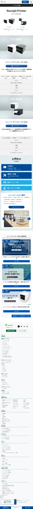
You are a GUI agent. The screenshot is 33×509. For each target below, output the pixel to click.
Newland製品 (4, 353)
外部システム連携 (5, 393)
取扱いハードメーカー (6, 421)
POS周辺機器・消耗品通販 (7, 356)
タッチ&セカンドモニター (7, 347)
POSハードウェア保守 (6, 447)
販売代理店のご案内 (6, 420)
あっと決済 (4, 369)
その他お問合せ (5, 478)
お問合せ (25, 1)
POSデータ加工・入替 (6, 449)
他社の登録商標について (18, 500)
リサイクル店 (15, 403)
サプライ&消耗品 (5, 351)
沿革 (3, 415)
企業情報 (4, 413)
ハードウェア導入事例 (6, 430)
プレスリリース (5, 459)
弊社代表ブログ (5, 487)
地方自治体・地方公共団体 (6, 403)
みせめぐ (4, 381)
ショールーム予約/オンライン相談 (5, 476)
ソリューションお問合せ (6, 472)
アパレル (14, 408)
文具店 (24, 400)
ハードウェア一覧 (5, 340)
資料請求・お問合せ (11, 330)
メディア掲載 (4, 463)
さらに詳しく (17, 66)
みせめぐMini (4, 382)
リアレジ (4, 366)
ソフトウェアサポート (6, 446)
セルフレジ (4, 371)
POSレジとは (4, 495)
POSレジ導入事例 (5, 428)
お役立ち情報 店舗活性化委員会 (8, 485)
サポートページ (5, 444)
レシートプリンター (6, 348)
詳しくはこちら (16, 207)
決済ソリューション (6, 392)
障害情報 (4, 451)
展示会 (3, 461)
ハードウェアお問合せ (6, 470)
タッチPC (4, 342)
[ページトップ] (1, 496)
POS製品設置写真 (5, 431)
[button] (29, 218)
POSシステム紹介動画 (6, 490)
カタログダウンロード (6, 474)
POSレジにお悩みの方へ (6, 362)
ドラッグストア (16, 404)
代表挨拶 (4, 416)
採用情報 (4, 423)
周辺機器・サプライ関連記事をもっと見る (21, 316)
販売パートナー (5, 418)
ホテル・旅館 (25, 404)
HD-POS (3, 368)
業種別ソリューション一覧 (6, 401)
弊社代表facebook (5, 488)
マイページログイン (10, 452)
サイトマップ (27, 500)
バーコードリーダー (6, 345)
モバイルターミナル (6, 355)
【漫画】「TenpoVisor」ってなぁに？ (8, 493)
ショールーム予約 (22, 330)
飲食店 (24, 406)
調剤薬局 (4, 407)
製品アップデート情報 (6, 464)
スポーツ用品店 (26, 403)
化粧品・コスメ (15, 406)
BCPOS (3, 365)
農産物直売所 (15, 400)
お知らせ (4, 458)
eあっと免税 (4, 375)
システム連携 (4, 483)
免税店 (24, 401)
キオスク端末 (4, 344)
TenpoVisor (4, 388)
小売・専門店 (15, 401)
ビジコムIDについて (6, 437)
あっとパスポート (5, 376)
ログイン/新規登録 (5, 438)
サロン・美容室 (26, 408)
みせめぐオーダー (5, 384)
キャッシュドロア (5, 350)
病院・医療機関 (5, 405)
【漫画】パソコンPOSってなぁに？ (8, 491)
